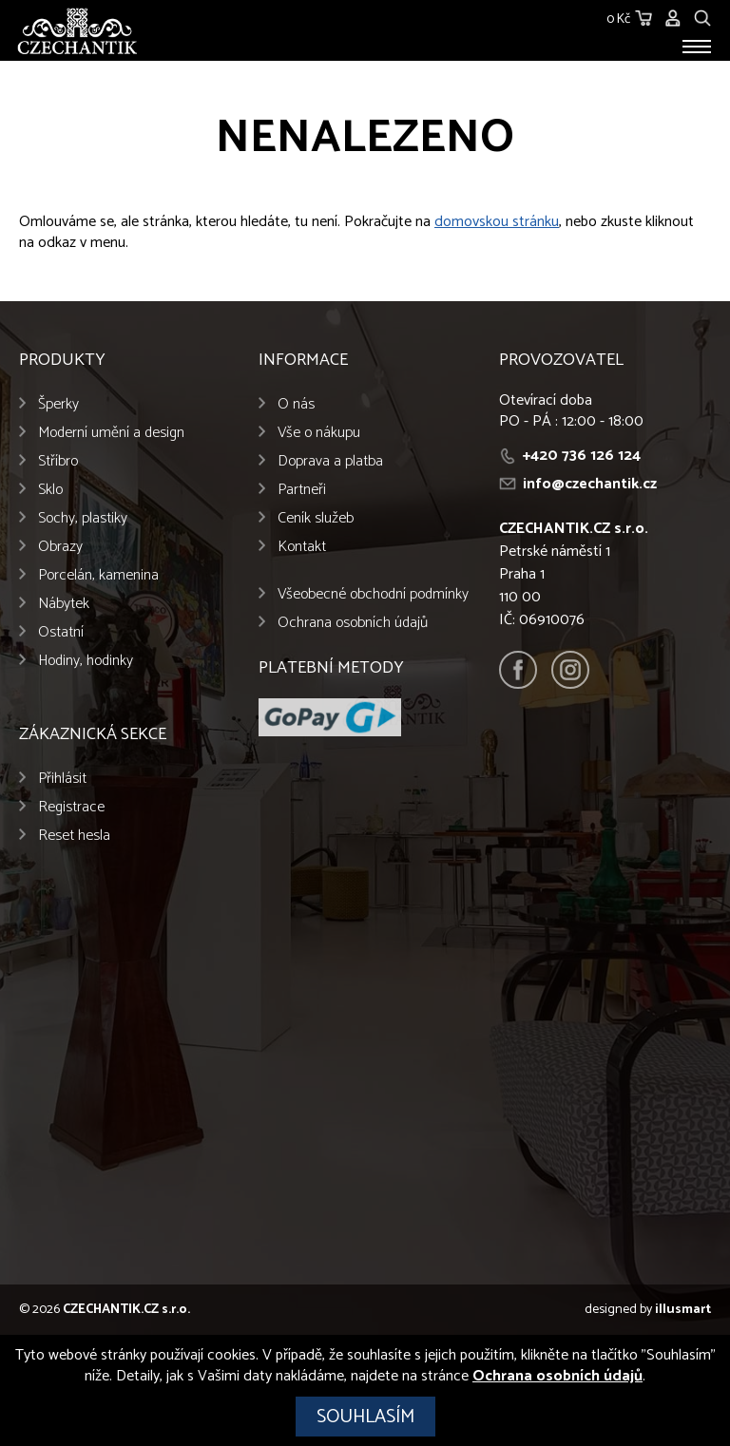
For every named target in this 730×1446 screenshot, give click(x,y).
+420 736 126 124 (582, 455)
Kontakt (302, 547)
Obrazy (60, 547)
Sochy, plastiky (82, 518)
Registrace (71, 807)
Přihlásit (62, 778)
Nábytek (63, 604)
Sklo (50, 490)
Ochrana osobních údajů (353, 623)
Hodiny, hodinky (85, 661)
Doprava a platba (330, 461)
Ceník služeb (316, 518)
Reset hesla (74, 835)
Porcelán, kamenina (98, 575)
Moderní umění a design (111, 433)
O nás (296, 404)
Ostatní (61, 632)
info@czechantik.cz (590, 484)
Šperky (58, 404)
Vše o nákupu (319, 433)
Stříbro (58, 461)
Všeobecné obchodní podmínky (373, 594)
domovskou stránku (496, 222)
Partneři (302, 490)
